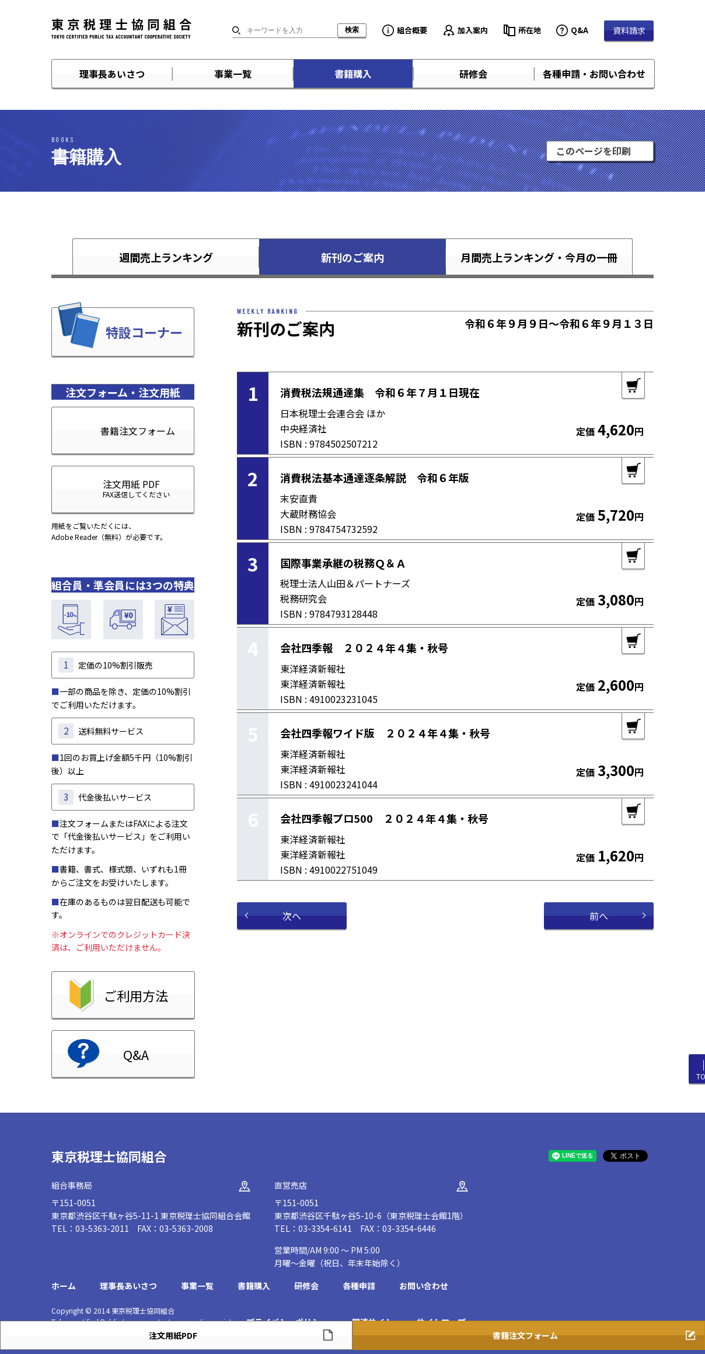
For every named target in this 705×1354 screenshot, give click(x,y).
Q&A (579, 30)
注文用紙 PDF (111, 488)
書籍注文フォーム (137, 431)
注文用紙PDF (173, 1335)
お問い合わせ (423, 1286)
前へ (598, 916)
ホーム (63, 1286)
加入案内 (473, 30)
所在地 (529, 30)
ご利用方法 (136, 995)
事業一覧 (233, 74)
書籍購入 (353, 74)
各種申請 (359, 1286)
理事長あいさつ (112, 74)
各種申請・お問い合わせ (594, 74)
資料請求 (629, 30)
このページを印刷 (593, 151)
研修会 (473, 74)
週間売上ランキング (166, 257)
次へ (291, 916)
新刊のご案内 (352, 257)
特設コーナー (144, 332)
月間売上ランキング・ (538, 257)
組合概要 (412, 30)
